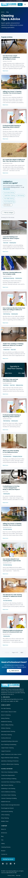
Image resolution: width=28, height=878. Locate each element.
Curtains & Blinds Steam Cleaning (10, 764)
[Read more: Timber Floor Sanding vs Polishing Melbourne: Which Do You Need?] (14, 344)
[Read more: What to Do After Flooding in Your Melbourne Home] (14, 451)
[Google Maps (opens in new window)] (14, 863)
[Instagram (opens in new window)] (6, 863)
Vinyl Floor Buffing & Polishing (8, 778)
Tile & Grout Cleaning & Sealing (9, 772)
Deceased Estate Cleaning (8, 731)
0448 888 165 (19, 0)
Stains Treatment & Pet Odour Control (11, 754)
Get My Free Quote (8, 859)
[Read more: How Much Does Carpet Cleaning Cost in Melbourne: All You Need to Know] (14, 56)
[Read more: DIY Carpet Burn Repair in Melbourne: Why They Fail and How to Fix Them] (14, 159)
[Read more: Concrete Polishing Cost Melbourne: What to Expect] (14, 237)
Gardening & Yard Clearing (8, 788)
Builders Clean (5, 821)
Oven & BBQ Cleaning (9, 198)
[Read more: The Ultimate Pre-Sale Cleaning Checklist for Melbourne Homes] (14, 595)
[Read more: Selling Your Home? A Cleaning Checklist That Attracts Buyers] (14, 91)
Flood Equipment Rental (7, 808)
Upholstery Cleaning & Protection (10, 761)
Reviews (3, 850)
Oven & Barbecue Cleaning (8, 792)
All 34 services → (7, 205)
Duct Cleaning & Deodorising (8, 744)
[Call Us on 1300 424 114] (20, 4)
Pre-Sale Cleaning (6, 708)
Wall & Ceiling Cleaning (7, 725)
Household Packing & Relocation (9, 741)
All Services (4, 833)
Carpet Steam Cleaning (9, 195)
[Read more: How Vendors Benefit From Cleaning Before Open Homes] (14, 559)
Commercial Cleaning (7, 811)
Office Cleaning (5, 814)
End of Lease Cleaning (9, 192)
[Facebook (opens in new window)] (2, 863)
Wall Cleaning (20, 195)
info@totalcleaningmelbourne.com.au (12, 699)
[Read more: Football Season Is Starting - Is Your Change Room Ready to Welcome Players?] (14, 487)
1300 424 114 (6, 189)
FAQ (2, 840)
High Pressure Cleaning (7, 785)
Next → (22, 652)
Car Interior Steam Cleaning (8, 795)
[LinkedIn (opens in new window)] (10, 863)
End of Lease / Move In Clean (8, 711)
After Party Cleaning (6, 734)
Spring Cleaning (5, 718)
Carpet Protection (6, 751)
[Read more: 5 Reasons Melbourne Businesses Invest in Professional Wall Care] (14, 631)
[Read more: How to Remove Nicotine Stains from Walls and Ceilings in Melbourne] (14, 308)
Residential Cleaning (6, 721)
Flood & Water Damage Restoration (10, 805)
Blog (2, 836)
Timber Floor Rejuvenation (8, 775)
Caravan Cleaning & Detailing (9, 798)
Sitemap (18, 875)
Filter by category (7, 212)
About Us (3, 829)
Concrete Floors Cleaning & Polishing (10, 782)
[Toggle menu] (25, 4)
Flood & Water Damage (9, 201)
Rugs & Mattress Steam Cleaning (9, 757)
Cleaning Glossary (6, 847)
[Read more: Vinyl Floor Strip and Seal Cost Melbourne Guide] (14, 380)
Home (2, 12)
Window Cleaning (5, 728)
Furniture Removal (6, 738)
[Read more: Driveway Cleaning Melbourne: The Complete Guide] (14, 273)
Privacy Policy (11, 875)
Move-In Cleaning (5, 715)
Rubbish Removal (5, 801)
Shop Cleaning (5, 818)
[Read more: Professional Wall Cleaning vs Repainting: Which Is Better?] (14, 125)
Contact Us (4, 854)
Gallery (3, 843)
